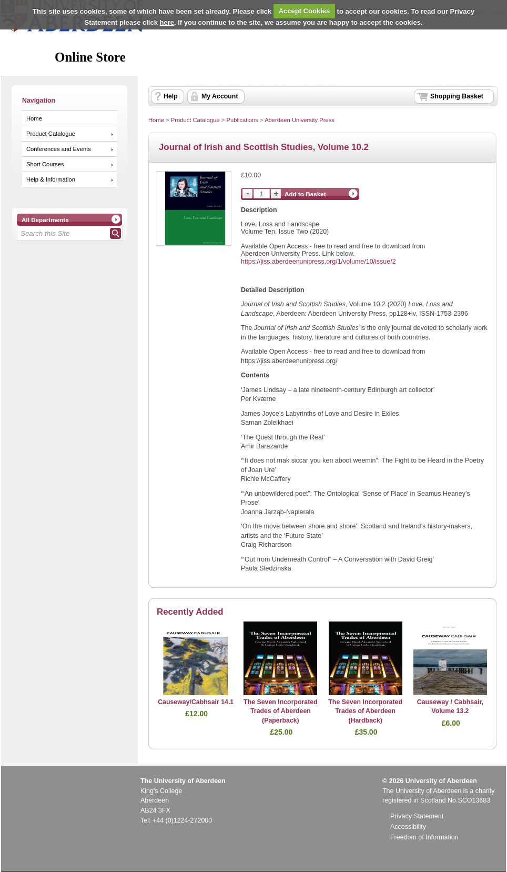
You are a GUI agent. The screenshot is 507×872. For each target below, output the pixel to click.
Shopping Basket (456, 96)
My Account (219, 96)
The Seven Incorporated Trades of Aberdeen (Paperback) (281, 711)
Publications (242, 120)
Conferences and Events (58, 149)
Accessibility (408, 826)
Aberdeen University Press (299, 120)
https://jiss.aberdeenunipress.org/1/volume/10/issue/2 (318, 261)
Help (171, 96)
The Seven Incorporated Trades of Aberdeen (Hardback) (365, 711)
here (167, 22)
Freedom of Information (424, 837)
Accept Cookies (304, 11)
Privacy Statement (416, 816)
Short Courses (45, 164)
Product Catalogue (50, 134)
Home (34, 118)
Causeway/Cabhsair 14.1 (196, 702)
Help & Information (50, 179)
